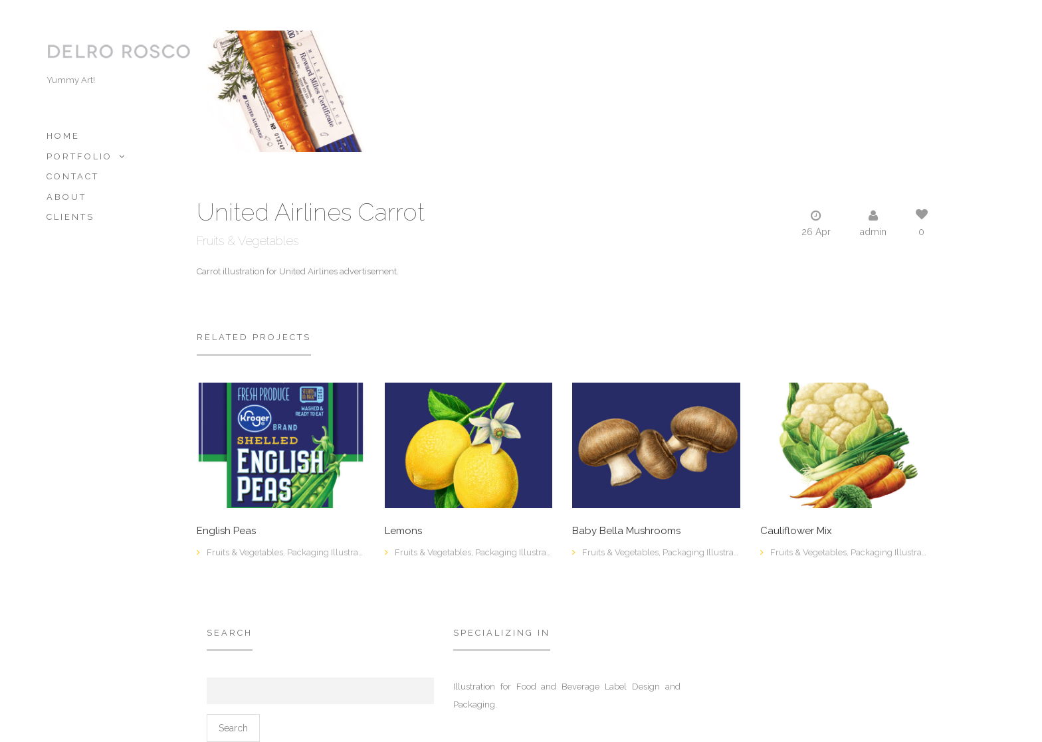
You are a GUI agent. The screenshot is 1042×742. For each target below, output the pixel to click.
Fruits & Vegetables (247, 241)
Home (63, 136)
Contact (73, 176)
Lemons (403, 531)
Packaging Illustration (330, 552)
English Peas (226, 531)
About (66, 197)
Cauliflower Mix (796, 531)
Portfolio (79, 156)
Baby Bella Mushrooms (626, 531)
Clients (70, 217)
